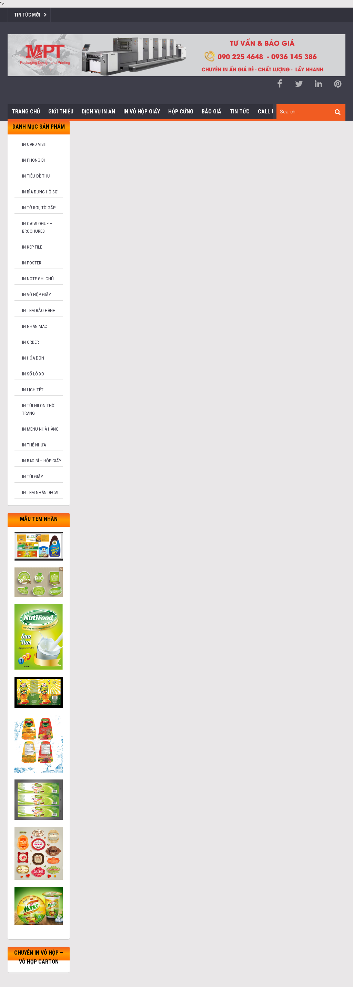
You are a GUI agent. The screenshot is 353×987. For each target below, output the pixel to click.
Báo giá (211, 111)
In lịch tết (32, 389)
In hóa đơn (33, 358)
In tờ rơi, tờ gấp (39, 207)
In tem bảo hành (39, 310)
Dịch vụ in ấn (98, 111)
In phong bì (33, 160)
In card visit (34, 144)
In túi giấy (32, 476)
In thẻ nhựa (34, 444)
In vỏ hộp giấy (36, 294)
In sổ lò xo (33, 373)
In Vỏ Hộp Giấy (141, 111)
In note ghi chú (38, 278)
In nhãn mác (34, 326)
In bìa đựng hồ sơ (40, 191)
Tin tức (240, 111)
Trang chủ (26, 111)
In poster (31, 262)
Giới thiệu (60, 111)
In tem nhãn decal (40, 492)
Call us (268, 111)
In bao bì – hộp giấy (41, 460)
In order (30, 342)
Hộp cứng (180, 111)
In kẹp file (32, 247)
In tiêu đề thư (36, 176)
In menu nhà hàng (40, 429)
